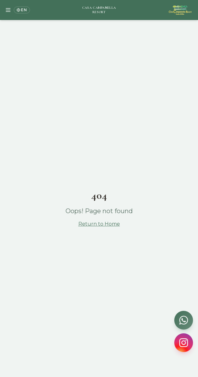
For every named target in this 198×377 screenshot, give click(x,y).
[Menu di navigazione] (8, 10)
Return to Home (99, 224)
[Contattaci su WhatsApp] (183, 320)
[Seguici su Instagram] (183, 342)
